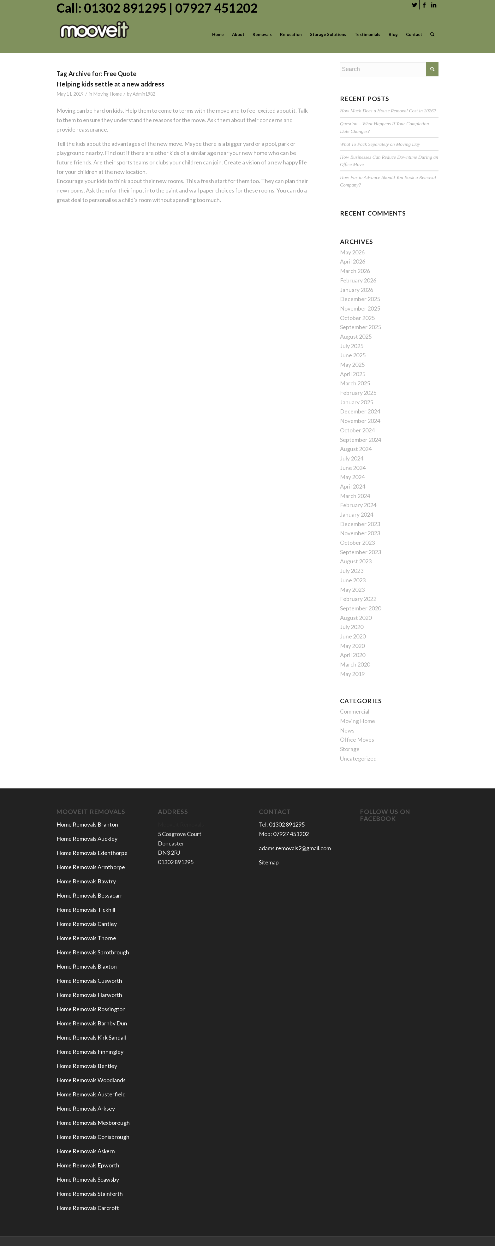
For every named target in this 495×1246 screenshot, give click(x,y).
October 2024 (357, 430)
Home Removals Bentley (87, 1065)
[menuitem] (218, 34)
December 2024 (360, 411)
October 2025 (357, 317)
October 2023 (357, 542)
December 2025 (360, 298)
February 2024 (358, 504)
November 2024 (360, 420)
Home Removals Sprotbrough (93, 952)
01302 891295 (287, 824)
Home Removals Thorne (86, 937)
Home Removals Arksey (86, 1108)
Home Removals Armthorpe (91, 866)
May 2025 (352, 364)
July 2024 (351, 458)
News (347, 730)
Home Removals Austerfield (92, 1094)
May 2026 (352, 252)
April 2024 (352, 486)
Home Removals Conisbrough (93, 1136)
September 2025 (360, 326)
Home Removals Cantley (87, 923)
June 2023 (353, 580)
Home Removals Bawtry (86, 881)
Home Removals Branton (87, 824)
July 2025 (351, 345)
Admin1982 (144, 94)
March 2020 (355, 664)
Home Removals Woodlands (91, 1080)
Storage (350, 748)
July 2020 (351, 626)
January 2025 (356, 402)
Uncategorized (358, 758)
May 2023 (352, 589)
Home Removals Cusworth (89, 980)
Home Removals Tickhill (86, 909)
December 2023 (360, 523)
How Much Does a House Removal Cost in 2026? (388, 110)
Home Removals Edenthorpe (92, 852)
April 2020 (352, 654)
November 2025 (360, 308)
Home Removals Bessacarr (89, 895)
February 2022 (358, 598)
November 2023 (360, 533)
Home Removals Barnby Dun (92, 1023)
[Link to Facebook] (424, 4)
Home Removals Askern (86, 1151)
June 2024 (353, 467)
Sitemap (269, 862)
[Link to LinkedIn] (433, 4)
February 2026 (358, 280)
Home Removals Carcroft (88, 1207)
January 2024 (356, 514)
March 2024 (355, 495)
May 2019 (352, 673)
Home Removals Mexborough (93, 1122)
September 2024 (360, 439)
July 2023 (351, 570)
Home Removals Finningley (90, 1051)
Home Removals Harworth (89, 994)
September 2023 (360, 552)
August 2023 (356, 561)
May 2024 (352, 476)
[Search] (432, 34)
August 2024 (356, 448)
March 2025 (355, 383)
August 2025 (356, 336)
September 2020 (360, 608)
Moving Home (107, 94)
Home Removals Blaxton (87, 966)
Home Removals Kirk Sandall (91, 1037)
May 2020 (352, 645)
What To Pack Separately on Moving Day (380, 144)
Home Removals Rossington (91, 1009)
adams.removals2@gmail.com (295, 848)
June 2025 (353, 355)
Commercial (354, 711)
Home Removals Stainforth (90, 1193)
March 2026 (355, 270)
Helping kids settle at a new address (110, 84)
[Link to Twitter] (414, 4)
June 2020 (353, 636)
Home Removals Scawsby (88, 1179)
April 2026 (352, 261)
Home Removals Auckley (87, 838)
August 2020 (356, 617)
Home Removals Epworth (88, 1165)
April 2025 (352, 374)
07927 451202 (291, 833)
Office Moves (357, 739)
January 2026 (356, 289)
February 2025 (358, 392)
